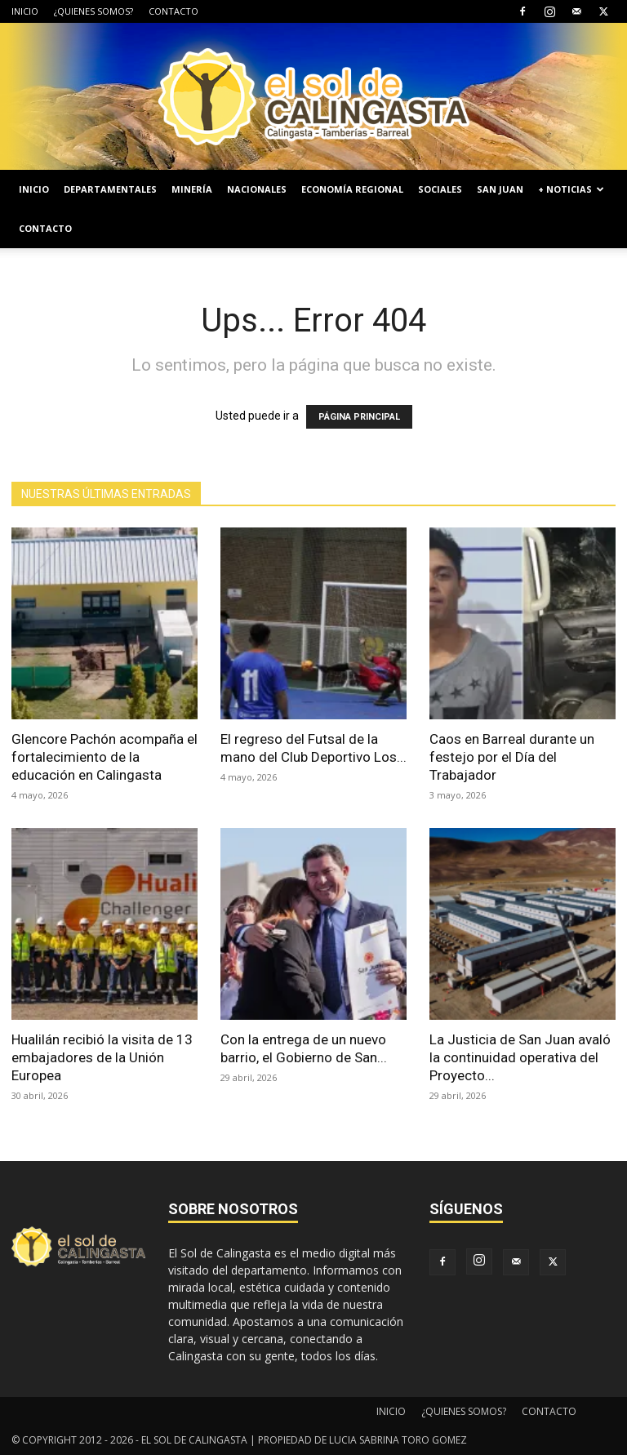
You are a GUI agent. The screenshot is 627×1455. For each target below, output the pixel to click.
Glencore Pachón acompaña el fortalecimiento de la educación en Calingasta (104, 757)
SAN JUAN (500, 189)
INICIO (24, 11)
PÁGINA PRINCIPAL (359, 417)
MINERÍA (191, 189)
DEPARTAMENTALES (110, 189)
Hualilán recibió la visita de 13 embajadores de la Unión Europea (102, 1057)
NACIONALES (257, 189)
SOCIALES (440, 189)
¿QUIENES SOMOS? (93, 11)
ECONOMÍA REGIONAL (352, 189)
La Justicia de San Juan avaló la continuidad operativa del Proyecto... (520, 1057)
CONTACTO (173, 11)
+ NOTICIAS (571, 189)
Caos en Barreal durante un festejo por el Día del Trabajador (511, 757)
